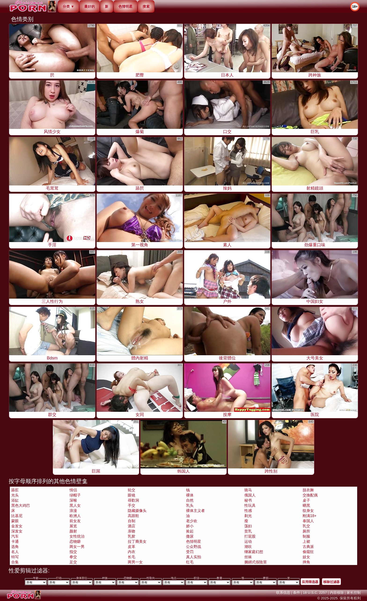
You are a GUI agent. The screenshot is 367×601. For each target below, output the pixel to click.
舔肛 (15, 490)
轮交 (131, 490)
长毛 (131, 557)
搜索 (146, 6)
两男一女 (135, 562)
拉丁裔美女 (137, 541)
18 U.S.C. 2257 (315, 592)
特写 (15, 557)
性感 (248, 511)
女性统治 (77, 536)
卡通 (15, 541)
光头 (15, 495)
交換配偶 (310, 495)
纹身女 (308, 511)
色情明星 (125, 6)
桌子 (306, 500)
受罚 (190, 552)
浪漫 (73, 511)
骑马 (248, 490)
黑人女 (75, 505)
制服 (306, 536)
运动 (248, 541)
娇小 (190, 526)
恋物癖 (75, 541)
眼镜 (131, 495)
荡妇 (248, 526)
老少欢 (191, 521)
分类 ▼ (68, 6)
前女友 (75, 521)
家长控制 (354, 592)
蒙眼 (15, 521)
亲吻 (131, 531)
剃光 (248, 516)
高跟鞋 (133, 516)
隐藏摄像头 (137, 511)
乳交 (306, 526)
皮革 (131, 547)
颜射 (73, 531)
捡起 (190, 531)
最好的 (89, 6)
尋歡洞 (133, 500)
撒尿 (190, 536)
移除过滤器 (331, 582)
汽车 (15, 536)
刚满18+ (309, 516)
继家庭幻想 (253, 552)
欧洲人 (75, 516)
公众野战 (193, 547)
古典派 (308, 547)
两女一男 (77, 547)
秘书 (248, 500)
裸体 (190, 495)
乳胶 (131, 536)
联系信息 (283, 592)
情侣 (73, 490)
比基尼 (16, 516)
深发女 (16, 531)
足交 (73, 562)
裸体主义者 (195, 511)
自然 (190, 500)
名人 (15, 552)
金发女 (16, 526)
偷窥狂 (308, 552)
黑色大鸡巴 (20, 505)
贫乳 (248, 531)
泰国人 (308, 521)
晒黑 (306, 505)
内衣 (131, 552)
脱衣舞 (308, 490)
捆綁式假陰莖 (255, 562)
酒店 (131, 526)
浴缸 (15, 500)
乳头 (190, 505)
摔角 (306, 562)
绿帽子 (75, 495)
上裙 (306, 541)
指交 (73, 552)
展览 (73, 526)
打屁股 (250, 536)
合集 (15, 562)
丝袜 (248, 557)
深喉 (73, 500)
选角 (15, 547)
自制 (131, 521)
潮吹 (248, 547)
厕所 (306, 531)
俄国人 (250, 495)
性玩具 (250, 505)
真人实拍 (193, 557)
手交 (131, 505)
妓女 (306, 557)
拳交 (73, 557)
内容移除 (337, 592)
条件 (296, 592)
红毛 (190, 562)
